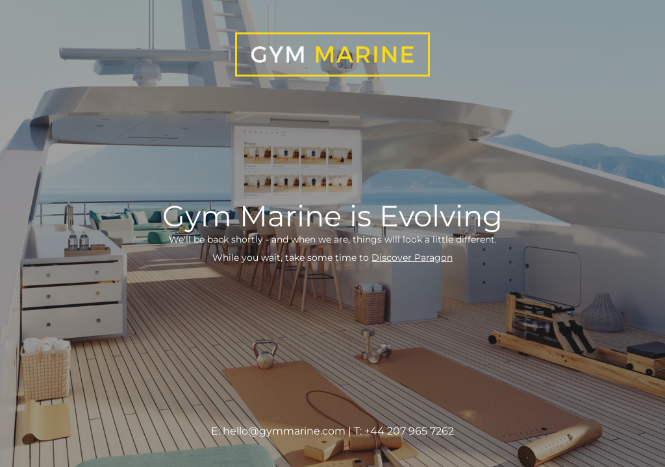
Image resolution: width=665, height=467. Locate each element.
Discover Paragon (412, 257)
